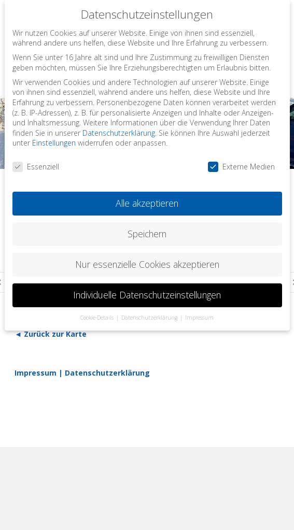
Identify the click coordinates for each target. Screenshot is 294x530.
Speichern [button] (147, 233)
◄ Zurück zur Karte (51, 334)
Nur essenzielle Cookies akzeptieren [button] (147, 264)
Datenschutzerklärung (107, 373)
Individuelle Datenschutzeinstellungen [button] (147, 295)
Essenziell (35, 166)
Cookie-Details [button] (97, 317)
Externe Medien (241, 166)
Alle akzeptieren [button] (147, 203)
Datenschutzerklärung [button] (150, 317)
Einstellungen (54, 143)
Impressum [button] (199, 317)
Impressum (36, 373)
